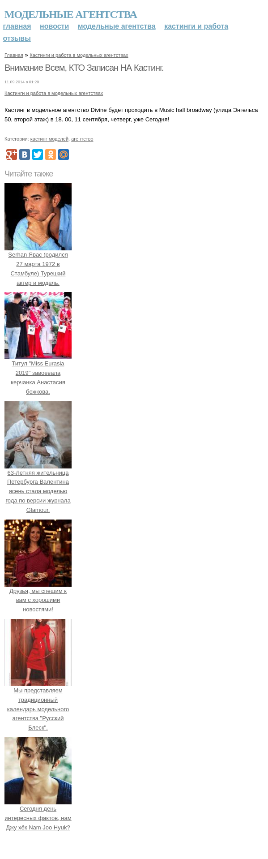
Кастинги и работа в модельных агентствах (79, 55)
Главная (17, 26)
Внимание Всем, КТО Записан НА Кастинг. (84, 68)
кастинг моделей (49, 139)
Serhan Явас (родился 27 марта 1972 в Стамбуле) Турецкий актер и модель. (38, 264)
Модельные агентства (70, 14)
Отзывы (17, 38)
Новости (54, 26)
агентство (82, 139)
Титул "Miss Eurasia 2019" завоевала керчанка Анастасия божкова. (38, 373)
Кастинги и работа (196, 26)
